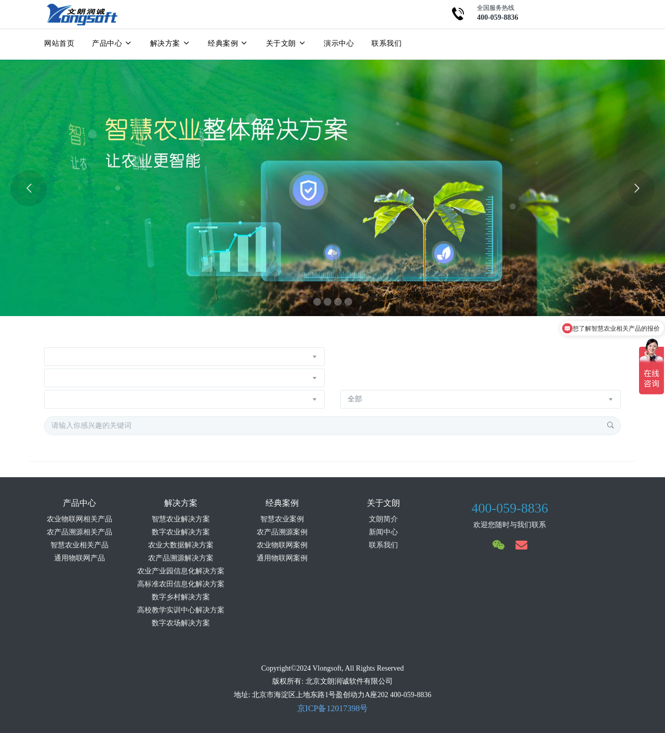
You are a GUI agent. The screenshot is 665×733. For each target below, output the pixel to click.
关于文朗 (286, 43)
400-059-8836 (510, 508)
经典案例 (228, 43)
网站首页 (59, 43)
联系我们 (386, 43)
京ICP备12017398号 (332, 708)
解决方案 (170, 43)
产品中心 (112, 43)
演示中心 (339, 43)
